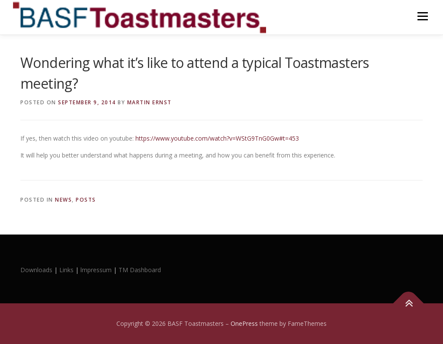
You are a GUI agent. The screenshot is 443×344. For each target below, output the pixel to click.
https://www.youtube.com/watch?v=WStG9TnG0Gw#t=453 (217, 138)
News (63, 199)
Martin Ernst (149, 102)
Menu (422, 16)
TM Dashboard (140, 270)
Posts (86, 199)
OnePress (244, 323)
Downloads (37, 270)
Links (66, 270)
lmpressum (96, 270)
